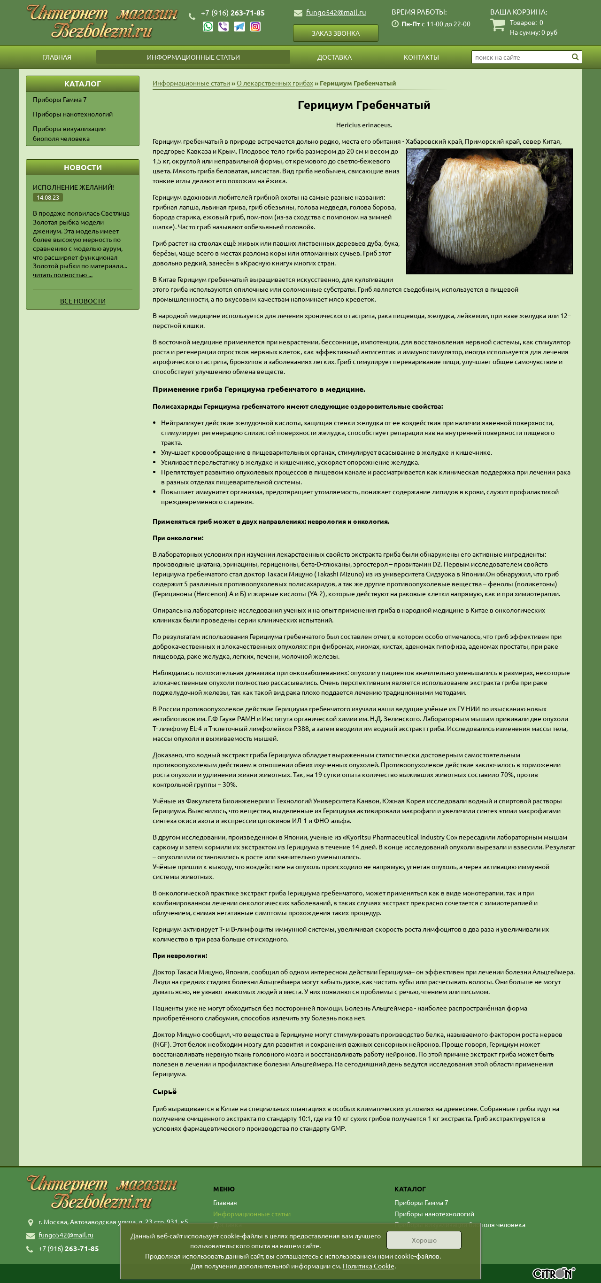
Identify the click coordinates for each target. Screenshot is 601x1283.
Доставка (334, 57)
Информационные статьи (193, 57)
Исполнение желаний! (73, 187)
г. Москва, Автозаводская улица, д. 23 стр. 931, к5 (113, 1221)
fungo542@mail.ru (336, 12)
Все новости (83, 300)
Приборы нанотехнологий (73, 113)
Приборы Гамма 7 (60, 99)
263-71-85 (233, 12)
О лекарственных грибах (275, 82)
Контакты (421, 57)
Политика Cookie (368, 1265)
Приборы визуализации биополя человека (69, 133)
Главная (56, 57)
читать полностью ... (62, 274)
